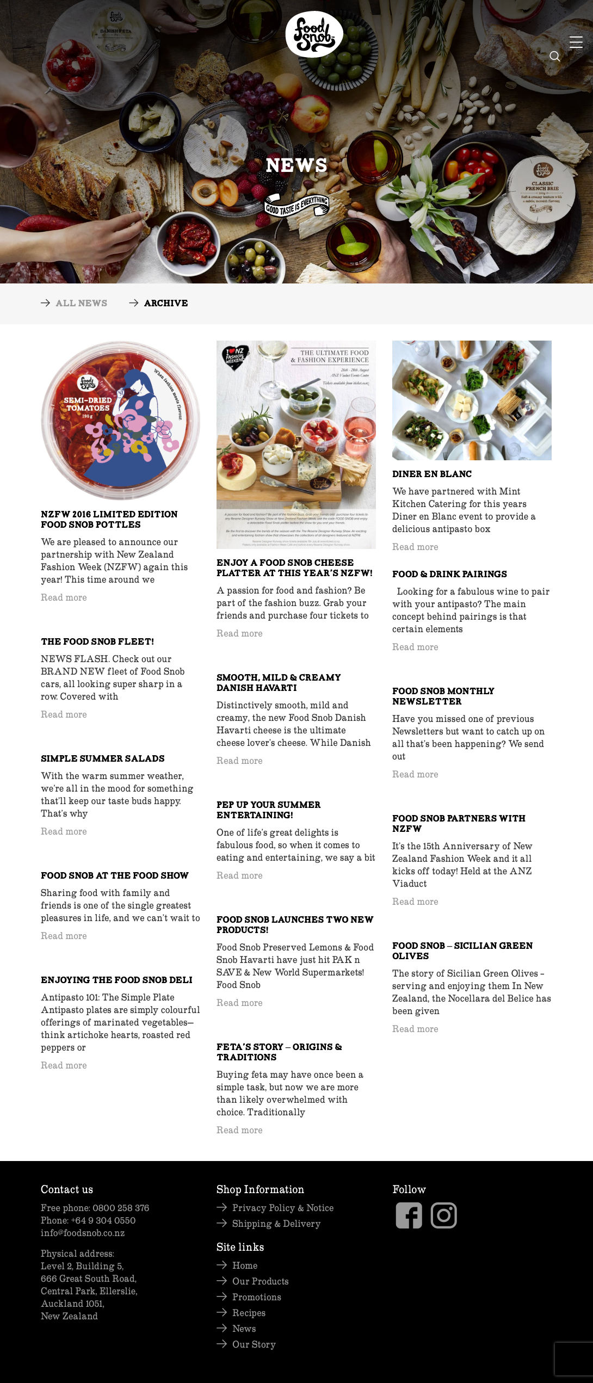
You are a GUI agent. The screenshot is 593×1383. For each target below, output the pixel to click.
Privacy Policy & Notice (282, 1207)
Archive (166, 304)
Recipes (248, 1312)
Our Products (260, 1281)
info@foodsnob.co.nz (83, 1232)
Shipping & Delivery (276, 1223)
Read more (64, 597)
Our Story (254, 1344)
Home (244, 1265)
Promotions (256, 1296)
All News (81, 304)
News (244, 1328)
